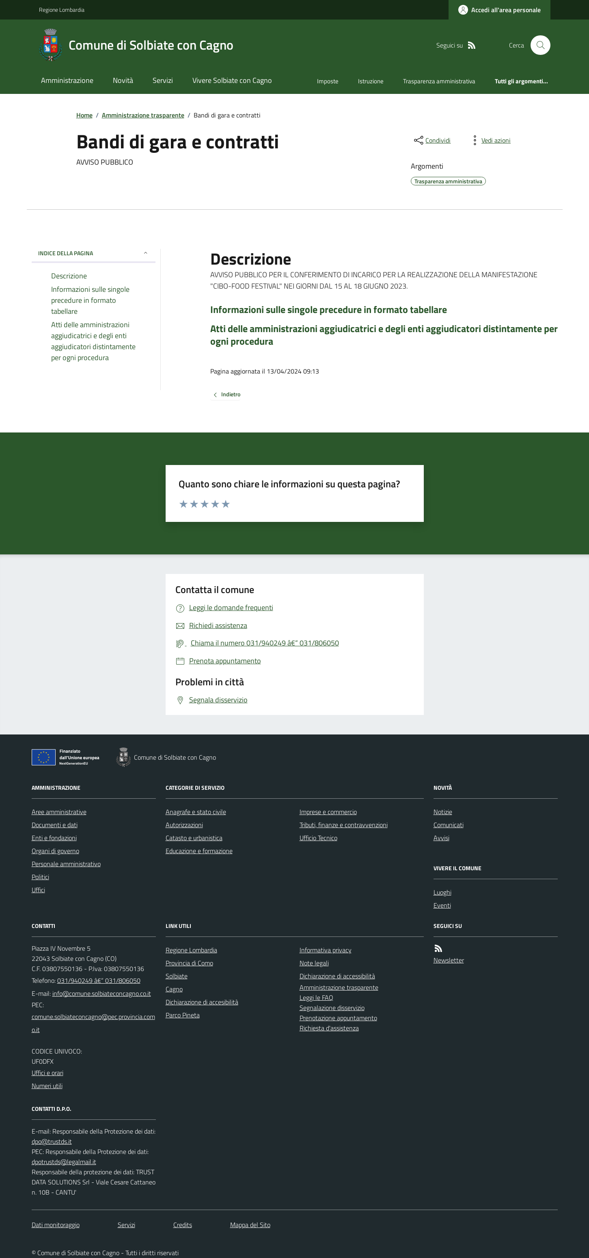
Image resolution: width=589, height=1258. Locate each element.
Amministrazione (67, 80)
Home (84, 115)
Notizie (443, 812)
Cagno (174, 989)
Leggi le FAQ (316, 997)
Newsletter (449, 960)
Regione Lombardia (61, 9)
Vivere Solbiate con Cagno (232, 80)
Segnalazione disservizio (332, 1007)
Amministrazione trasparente (143, 115)
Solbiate (177, 976)
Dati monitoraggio (56, 1225)
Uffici (38, 890)
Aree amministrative (59, 812)
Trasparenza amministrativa (439, 81)
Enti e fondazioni (54, 838)
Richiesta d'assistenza (329, 1028)
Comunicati (449, 825)
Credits (182, 1225)
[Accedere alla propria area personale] (499, 10)
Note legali (314, 963)
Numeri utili (47, 1086)
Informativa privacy (326, 950)
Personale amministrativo (66, 864)
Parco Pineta (183, 1015)
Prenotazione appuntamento (338, 1018)
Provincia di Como (189, 963)
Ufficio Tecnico (318, 838)
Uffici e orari (47, 1073)
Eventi (442, 905)
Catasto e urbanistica (194, 838)
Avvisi (441, 838)
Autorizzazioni (184, 825)
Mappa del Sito (250, 1225)
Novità (123, 80)
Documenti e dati (55, 825)
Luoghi (442, 892)
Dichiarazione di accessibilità (337, 976)
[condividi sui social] (431, 140)
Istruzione (371, 81)
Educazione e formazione (199, 851)
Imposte (328, 81)
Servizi (163, 80)
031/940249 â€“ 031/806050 (98, 980)
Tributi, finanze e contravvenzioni (344, 825)
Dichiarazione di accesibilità (202, 1002)
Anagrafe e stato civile (196, 812)
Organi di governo (55, 851)
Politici (40, 877)
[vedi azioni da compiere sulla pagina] (489, 140)
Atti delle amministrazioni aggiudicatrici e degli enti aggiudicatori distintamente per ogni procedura (384, 335)
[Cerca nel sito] (537, 45)
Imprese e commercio (328, 812)
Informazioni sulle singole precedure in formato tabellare (328, 309)
